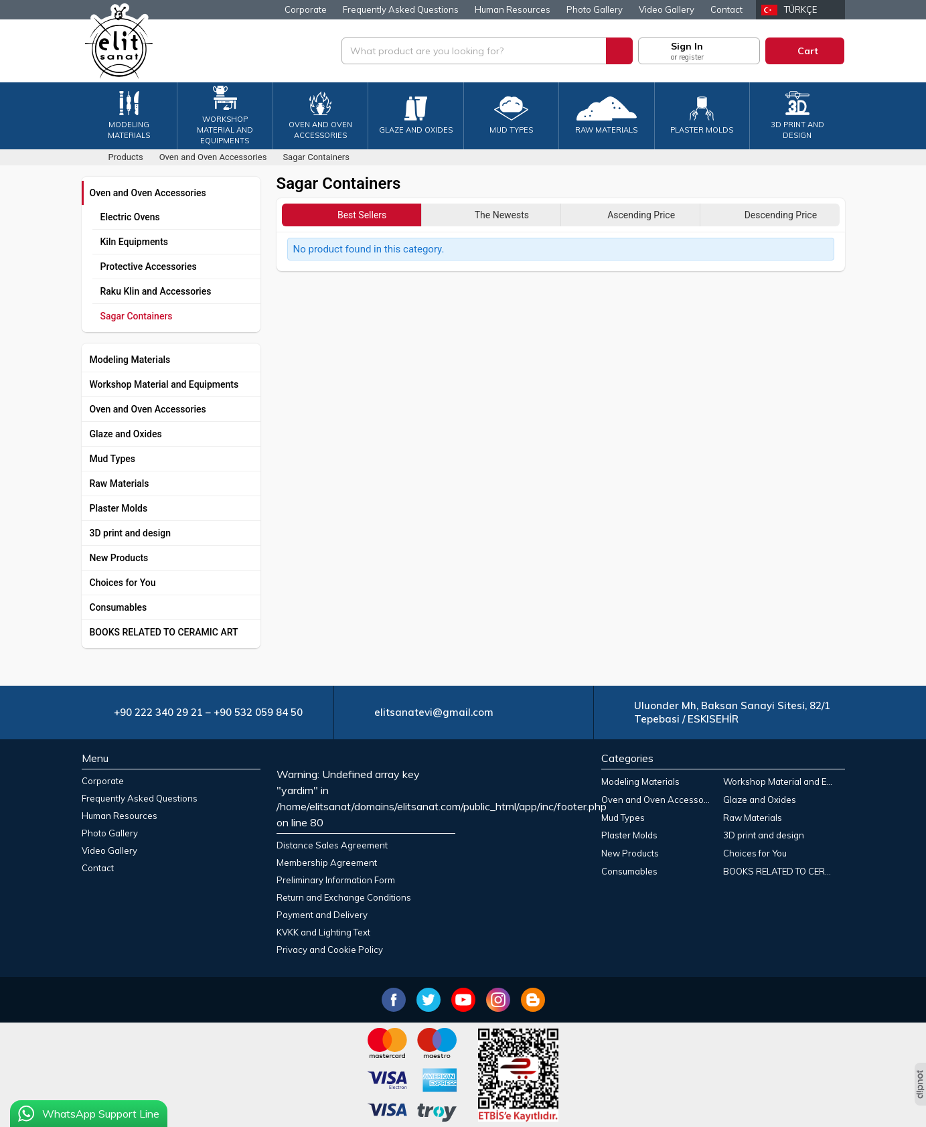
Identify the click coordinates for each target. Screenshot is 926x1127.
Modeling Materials (130, 359)
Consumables (118, 607)
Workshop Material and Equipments (164, 384)
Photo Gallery (594, 9)
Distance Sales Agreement (332, 845)
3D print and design (130, 533)
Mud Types (113, 458)
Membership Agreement (327, 862)
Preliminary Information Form (336, 880)
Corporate (306, 9)
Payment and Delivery (322, 914)
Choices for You (123, 582)
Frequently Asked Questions (401, 9)
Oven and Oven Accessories (148, 192)
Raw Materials (119, 483)
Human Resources (512, 9)
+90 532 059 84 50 (258, 712)
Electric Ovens (130, 217)
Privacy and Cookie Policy (330, 949)
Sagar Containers (136, 316)
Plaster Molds (119, 508)
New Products (119, 557)
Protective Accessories (148, 266)
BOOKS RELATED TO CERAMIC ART (164, 632)
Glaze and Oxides (126, 434)
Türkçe (800, 9)
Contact (726, 9)
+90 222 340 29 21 (158, 712)
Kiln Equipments (134, 241)
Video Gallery (666, 9)
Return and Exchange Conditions (344, 897)
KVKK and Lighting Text (323, 932)
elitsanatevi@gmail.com (433, 712)
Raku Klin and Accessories (156, 291)
